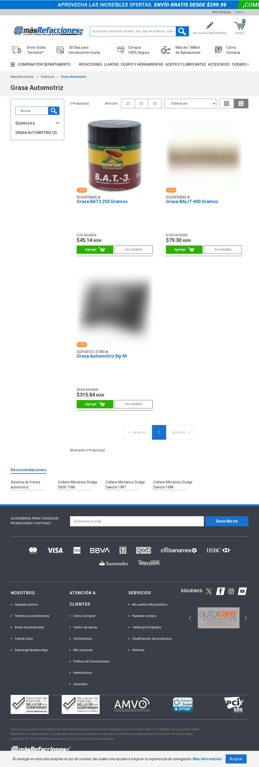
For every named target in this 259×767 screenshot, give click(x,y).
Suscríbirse (227, 521)
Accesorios (219, 64)
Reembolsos (82, 673)
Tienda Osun (24, 638)
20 (128, 104)
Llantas (111, 64)
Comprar (95, 249)
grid (241, 103)
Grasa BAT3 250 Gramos (102, 201)
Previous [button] (188, 618)
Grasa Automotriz (74, 77)
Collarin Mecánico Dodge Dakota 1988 (172, 484)
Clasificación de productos (152, 638)
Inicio (239, 12)
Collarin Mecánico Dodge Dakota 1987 (125, 484)
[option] (219, 617)
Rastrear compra (144, 616)
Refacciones (90, 64)
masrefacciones (22, 77)
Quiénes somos (26, 604)
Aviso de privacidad (29, 627)
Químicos (47, 77)
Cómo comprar (84, 616)
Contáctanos (82, 638)
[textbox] (139, 31)
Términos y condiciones (32, 616)
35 (141, 104)
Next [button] (245, 618)
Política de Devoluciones (91, 661)
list (226, 103)
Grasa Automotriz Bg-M (102, 356)
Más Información (207, 759)
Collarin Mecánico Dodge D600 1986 (77, 484)
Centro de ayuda (85, 627)
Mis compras (221, 12)
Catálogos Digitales (146, 627)
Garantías (80, 684)
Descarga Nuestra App (31, 650)
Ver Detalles (133, 249)
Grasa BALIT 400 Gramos (192, 201)
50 (155, 104)
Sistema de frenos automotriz (25, 484)
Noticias (138, 650)
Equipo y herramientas (142, 64)
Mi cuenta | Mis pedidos (149, 604)
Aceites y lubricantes (185, 64)
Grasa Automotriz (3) (36, 133)
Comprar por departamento (44, 64)
